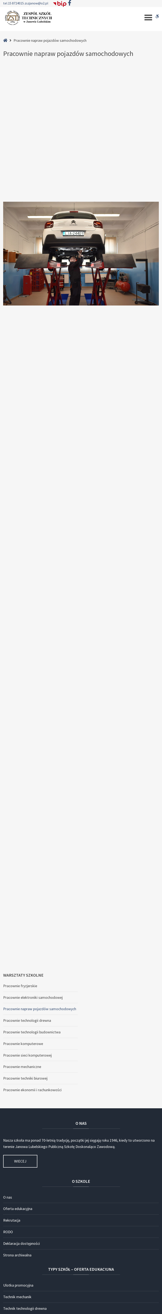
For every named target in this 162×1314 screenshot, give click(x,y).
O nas (7, 942)
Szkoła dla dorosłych (19, 1180)
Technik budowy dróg (20, 1134)
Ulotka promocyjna (18, 1030)
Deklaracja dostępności (21, 988)
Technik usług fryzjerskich (23, 1065)
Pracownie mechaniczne (22, 811)
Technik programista (19, 1088)
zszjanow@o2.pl (36, 3)
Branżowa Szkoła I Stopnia (24, 1169)
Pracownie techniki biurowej (25, 823)
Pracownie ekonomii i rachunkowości (32, 834)
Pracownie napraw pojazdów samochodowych (39, 754)
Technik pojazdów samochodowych (31, 1122)
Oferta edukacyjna (17, 953)
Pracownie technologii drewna (27, 765)
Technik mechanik (17, 1042)
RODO (8, 977)
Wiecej (20, 906)
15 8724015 (16, 3)
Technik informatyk (18, 1076)
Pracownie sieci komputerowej (27, 800)
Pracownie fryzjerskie (20, 730)
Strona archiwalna (17, 1000)
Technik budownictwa (20, 1146)
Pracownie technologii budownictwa (32, 777)
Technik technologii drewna (25, 1053)
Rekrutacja (11, 965)
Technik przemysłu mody (22, 1157)
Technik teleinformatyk (21, 1099)
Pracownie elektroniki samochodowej (33, 742)
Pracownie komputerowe (23, 788)
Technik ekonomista (19, 1111)
